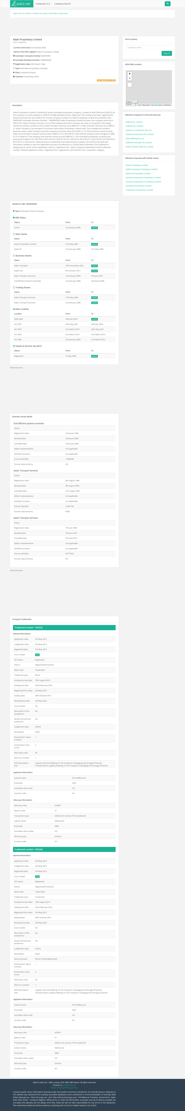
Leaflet (139, 105)
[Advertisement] (92, 26)
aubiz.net (17, 13)
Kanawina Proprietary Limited (138, 185)
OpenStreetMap (157, 105)
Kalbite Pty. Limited (134, 122)
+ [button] (130, 74)
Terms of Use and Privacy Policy (64, 1087)
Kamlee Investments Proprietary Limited (143, 177)
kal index (53, 13)
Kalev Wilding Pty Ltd (135, 138)
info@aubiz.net (69, 1085)
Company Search (62, 3)
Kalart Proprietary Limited (137, 165)
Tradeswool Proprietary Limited (139, 190)
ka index (44, 13)
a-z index (26, 13)
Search (166, 53)
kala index (63, 13)
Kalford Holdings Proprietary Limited (141, 169)
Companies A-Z (43, 3)
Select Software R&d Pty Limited (139, 146)
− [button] (130, 78)
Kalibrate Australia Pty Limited (139, 142)
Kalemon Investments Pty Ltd (138, 130)
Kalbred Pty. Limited (134, 126)
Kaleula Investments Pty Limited (139, 134)
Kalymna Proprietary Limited (138, 173)
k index (35, 13)
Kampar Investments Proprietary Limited (143, 181)
